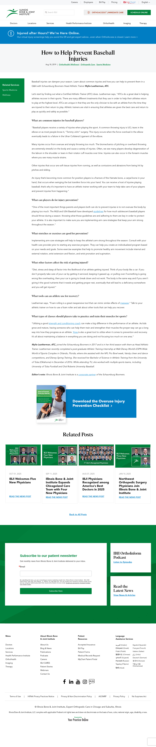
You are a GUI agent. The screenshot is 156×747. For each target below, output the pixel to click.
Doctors (8, 645)
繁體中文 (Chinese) (123, 655)
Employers (88, 2)
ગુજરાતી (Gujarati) (122, 658)
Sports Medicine (104, 65)
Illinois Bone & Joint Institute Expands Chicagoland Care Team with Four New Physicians (59, 486)
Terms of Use (15, 697)
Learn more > (131, 37)
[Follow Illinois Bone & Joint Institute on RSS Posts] (92, 682)
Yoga (75, 332)
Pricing (114, 2)
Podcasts (44, 656)
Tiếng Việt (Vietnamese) (138, 665)
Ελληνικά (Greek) (122, 648)
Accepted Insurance (86, 645)
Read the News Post (20, 497)
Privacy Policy (119, 697)
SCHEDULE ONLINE (139, 13)
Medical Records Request (89, 656)
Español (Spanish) (139, 645)
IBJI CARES (45, 663)
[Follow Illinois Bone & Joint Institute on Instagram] (85, 682)
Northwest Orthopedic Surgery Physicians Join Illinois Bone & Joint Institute (133, 486)
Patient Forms (84, 652)
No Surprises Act (139, 697)
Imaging (9, 663)
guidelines (98, 212)
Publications (45, 652)
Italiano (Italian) (138, 651)
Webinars (44, 671)
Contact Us (45, 674)
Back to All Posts (78, 515)
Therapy (9, 667)
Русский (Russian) (122, 661)
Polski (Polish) (121, 651)
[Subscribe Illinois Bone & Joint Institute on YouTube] (78, 682)
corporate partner (87, 375)
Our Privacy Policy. (25, 584)
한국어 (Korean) (139, 661)
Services (9, 652)
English (145, 2)
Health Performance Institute (17, 656)
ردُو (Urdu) (137, 655)
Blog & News (46, 649)
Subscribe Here (56, 591)
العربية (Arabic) (121, 645)
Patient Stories (46, 667)
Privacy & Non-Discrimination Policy (76, 697)
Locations (9, 649)
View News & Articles (124, 595)
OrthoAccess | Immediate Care (105, 12)
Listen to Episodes (122, 562)
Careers (74, 2)
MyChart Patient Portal (87, 660)
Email (22, 567)
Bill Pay (102, 2)
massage (124, 303)
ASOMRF (103, 697)
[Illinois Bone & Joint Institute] (20, 13)
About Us (44, 645)
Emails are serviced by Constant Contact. (78, 583)
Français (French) (139, 648)
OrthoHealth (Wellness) (69, 65)
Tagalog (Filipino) (122, 664)
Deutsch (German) (140, 658)
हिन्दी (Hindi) (120, 668)
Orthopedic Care (88, 65)
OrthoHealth (10, 660)
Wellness (6, 95)
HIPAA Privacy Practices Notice (41, 697)
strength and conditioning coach (65, 324)
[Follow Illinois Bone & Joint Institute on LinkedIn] (71, 682)
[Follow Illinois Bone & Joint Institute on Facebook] (64, 682)
